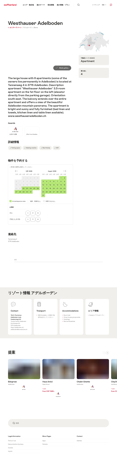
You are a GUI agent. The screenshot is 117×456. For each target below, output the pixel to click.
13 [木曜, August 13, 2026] (54, 185)
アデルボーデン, (27, 27)
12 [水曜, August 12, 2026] (50, 185)
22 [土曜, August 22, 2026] (61, 188)
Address (79, 440)
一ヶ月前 (64, 171)
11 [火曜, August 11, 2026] (46, 185)
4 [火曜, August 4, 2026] (46, 181)
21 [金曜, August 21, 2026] (57, 188)
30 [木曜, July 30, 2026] (27, 192)
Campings (67, 319)
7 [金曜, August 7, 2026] (57, 181)
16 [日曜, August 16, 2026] (64, 185)
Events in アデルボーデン (96, 315)
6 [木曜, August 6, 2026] (53, 181)
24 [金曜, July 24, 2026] (31, 188)
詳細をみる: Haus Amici (58, 381)
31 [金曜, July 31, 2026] (30, 192)
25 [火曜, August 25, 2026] (47, 192)
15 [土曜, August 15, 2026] (61, 185)
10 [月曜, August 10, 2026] (43, 185)
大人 (11, 213)
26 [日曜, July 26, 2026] (38, 188)
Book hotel (67, 315)
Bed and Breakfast (69, 321)
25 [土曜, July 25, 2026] (34, 188)
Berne (36, 27)
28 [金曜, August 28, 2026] (57, 192)
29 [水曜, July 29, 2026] (24, 192)
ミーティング (96, 5)
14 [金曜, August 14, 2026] (57, 185)
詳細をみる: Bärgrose (24, 377)
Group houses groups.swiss (72, 317)
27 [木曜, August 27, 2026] (54, 192)
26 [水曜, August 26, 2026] (50, 192)
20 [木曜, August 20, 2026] (54, 188)
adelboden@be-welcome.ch (19, 329)
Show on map (94, 41)
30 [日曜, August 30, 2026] (65, 192)
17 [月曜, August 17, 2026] (43, 188)
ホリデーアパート (15, 27)
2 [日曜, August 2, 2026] (64, 178)
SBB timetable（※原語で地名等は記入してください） (46, 316)
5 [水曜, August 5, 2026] (50, 181)
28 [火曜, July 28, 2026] (20, 192)
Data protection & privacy (15, 444)
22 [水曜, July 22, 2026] (24, 188)
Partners (45, 444)
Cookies (10, 447)
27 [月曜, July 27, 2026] (16, 192)
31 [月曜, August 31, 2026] (43, 195)
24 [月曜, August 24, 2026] (43, 192)
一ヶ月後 (16, 171)
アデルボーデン (44, 293)
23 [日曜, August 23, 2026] (64, 188)
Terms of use (12, 440)
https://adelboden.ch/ (17, 327)
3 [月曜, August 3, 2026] (43, 181)
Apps (44, 440)
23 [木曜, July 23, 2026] (27, 188)
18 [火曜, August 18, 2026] (46, 188)
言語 (104, 5)
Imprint (10, 451)
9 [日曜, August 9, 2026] (64, 181)
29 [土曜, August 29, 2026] (61, 192)
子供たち (15, 219)
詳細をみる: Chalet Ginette (93, 377)
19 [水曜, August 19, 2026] (50, 188)
